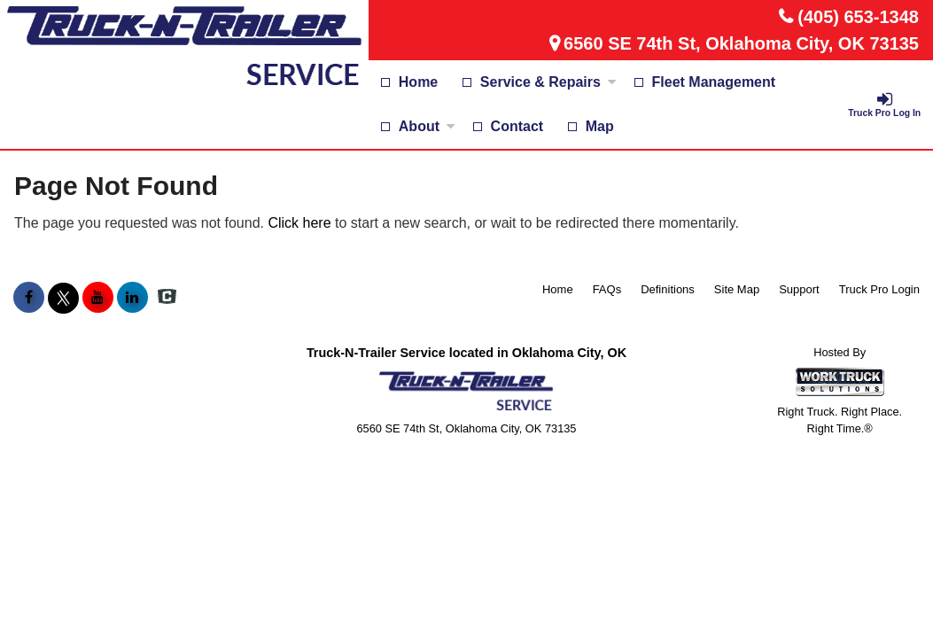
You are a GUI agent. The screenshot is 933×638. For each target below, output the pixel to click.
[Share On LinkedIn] (132, 298)
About (427, 126)
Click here (299, 222)
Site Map (736, 289)
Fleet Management (714, 81)
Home (418, 81)
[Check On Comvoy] (167, 298)
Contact (517, 126)
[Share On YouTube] (97, 298)
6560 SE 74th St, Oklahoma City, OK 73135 (741, 43)
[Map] (591, 126)
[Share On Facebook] (28, 298)
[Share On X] (63, 298)
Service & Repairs (548, 81)
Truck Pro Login (879, 289)
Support (799, 289)
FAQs (607, 289)
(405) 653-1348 (858, 17)
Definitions (668, 289)
